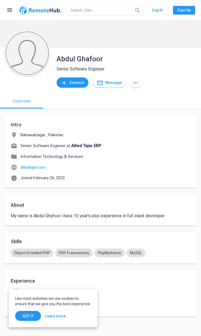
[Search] (137, 10)
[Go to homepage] (40, 10)
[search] (104, 10)
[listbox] (100, 252)
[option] (32, 253)
